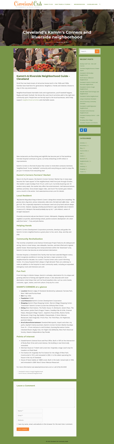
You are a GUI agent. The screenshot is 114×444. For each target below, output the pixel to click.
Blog (81, 148)
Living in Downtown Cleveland (88, 99)
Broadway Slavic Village (86, 120)
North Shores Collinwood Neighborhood (30, 373)
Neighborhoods (79, 4)
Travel (81, 171)
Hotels (82, 156)
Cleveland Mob (92, 4)
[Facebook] (85, 130)
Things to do (48, 4)
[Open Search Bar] (99, 4)
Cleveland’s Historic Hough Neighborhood (31, 371)
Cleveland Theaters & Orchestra (89, 122)
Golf (81, 153)
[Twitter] (81, 130)
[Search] (97, 51)
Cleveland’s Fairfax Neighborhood (89, 96)
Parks (81, 164)
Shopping (82, 169)
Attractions (83, 145)
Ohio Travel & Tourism (64, 4)
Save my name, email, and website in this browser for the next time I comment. (45, 424)
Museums (82, 158)
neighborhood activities (31, 100)
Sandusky (82, 166)
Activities (82, 143)
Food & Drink (83, 151)
